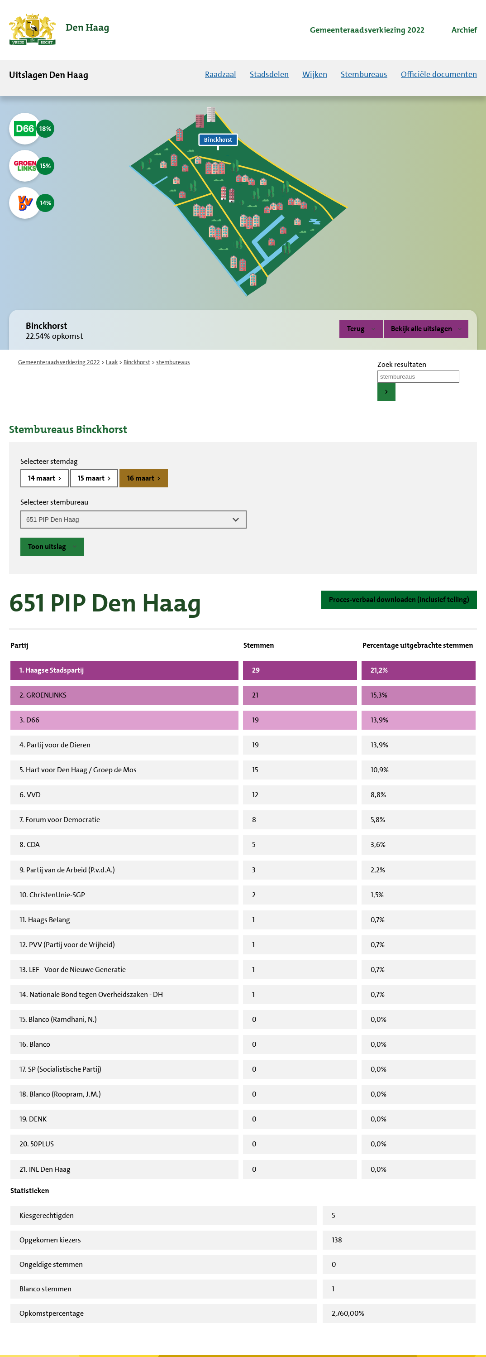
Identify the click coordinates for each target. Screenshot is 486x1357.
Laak (112, 362)
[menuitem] (359, 30)
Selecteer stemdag (49, 461)
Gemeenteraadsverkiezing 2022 (59, 362)
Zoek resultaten (401, 364)
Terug (356, 328)
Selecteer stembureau (54, 502)
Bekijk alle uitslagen (426, 328)
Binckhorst (137, 362)
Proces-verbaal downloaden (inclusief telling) (399, 599)
